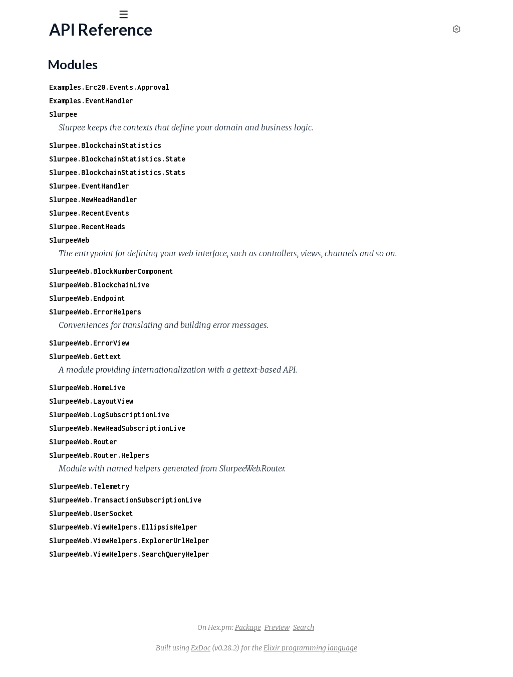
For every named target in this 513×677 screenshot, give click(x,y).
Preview (352, 640)
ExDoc (276, 661)
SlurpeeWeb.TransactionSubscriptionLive (256, 513)
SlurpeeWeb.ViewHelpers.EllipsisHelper (254, 540)
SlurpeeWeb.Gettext (216, 370)
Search (378, 641)
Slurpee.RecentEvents (220, 213)
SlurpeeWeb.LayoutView (222, 414)
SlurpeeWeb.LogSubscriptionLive (240, 428)
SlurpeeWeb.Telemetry (220, 499)
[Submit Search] (15, 15)
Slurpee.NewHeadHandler (224, 199)
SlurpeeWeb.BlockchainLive (230, 298)
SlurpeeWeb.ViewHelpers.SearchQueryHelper (260, 567)
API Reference (33, 101)
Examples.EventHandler (222, 100)
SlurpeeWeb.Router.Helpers (230, 468)
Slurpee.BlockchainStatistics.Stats (248, 172)
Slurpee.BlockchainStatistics (236, 145)
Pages (21, 70)
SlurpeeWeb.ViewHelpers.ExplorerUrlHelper (260, 554)
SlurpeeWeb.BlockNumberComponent (242, 284)
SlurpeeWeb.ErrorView (220, 356)
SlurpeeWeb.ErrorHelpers (226, 325)
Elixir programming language (385, 661)
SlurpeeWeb (200, 240)
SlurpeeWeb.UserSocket (222, 527)
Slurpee (194, 114)
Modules (60, 70)
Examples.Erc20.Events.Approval (240, 87)
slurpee (27, 40)
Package (323, 640)
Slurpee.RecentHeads (218, 226)
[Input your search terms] (75, 14)
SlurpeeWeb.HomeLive (218, 401)
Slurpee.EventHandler (220, 186)
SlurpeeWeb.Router (214, 455)
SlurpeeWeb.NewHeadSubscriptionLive (248, 441)
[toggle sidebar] (136, 16)
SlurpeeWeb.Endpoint (218, 311)
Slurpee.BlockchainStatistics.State (248, 158)
